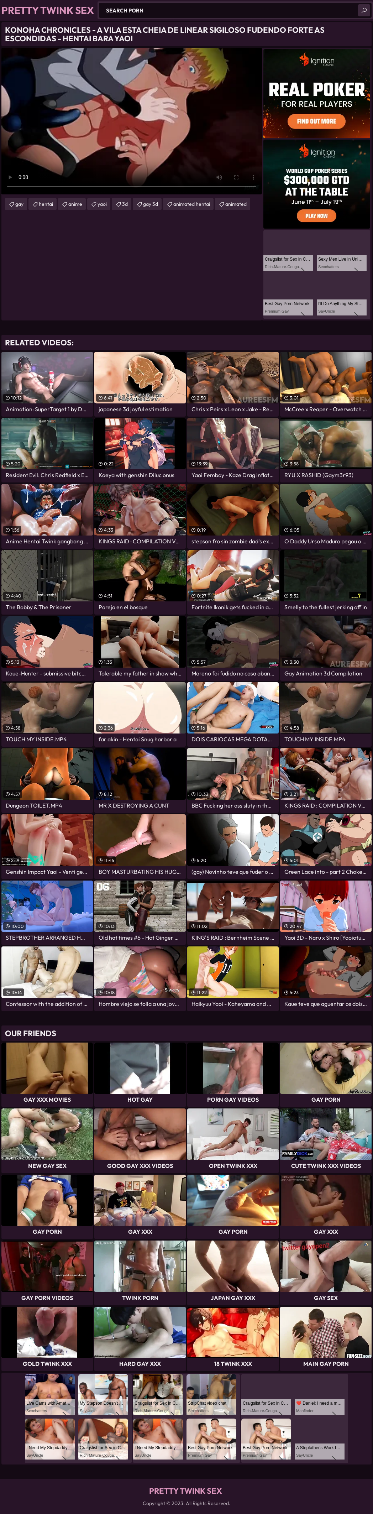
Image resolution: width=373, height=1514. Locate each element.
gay (19, 204)
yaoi (102, 204)
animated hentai (191, 204)
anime (75, 204)
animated (236, 204)
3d (125, 204)
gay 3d (150, 204)
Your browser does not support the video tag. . (131, 121)
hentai (46, 204)
